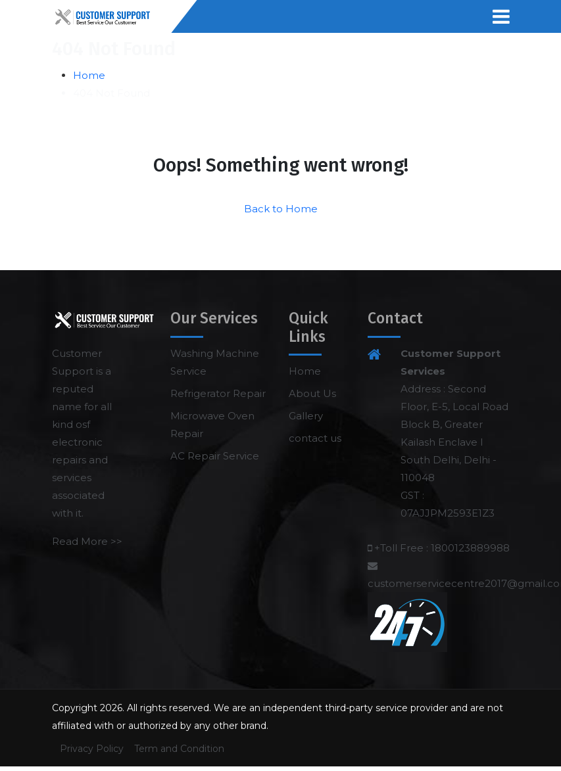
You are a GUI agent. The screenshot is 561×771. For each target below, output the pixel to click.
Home (89, 75)
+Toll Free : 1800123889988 (442, 548)
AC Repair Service (214, 456)
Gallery (306, 415)
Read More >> (87, 541)
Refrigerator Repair (218, 393)
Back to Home (281, 208)
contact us (315, 438)
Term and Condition (179, 749)
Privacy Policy (92, 749)
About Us (312, 393)
